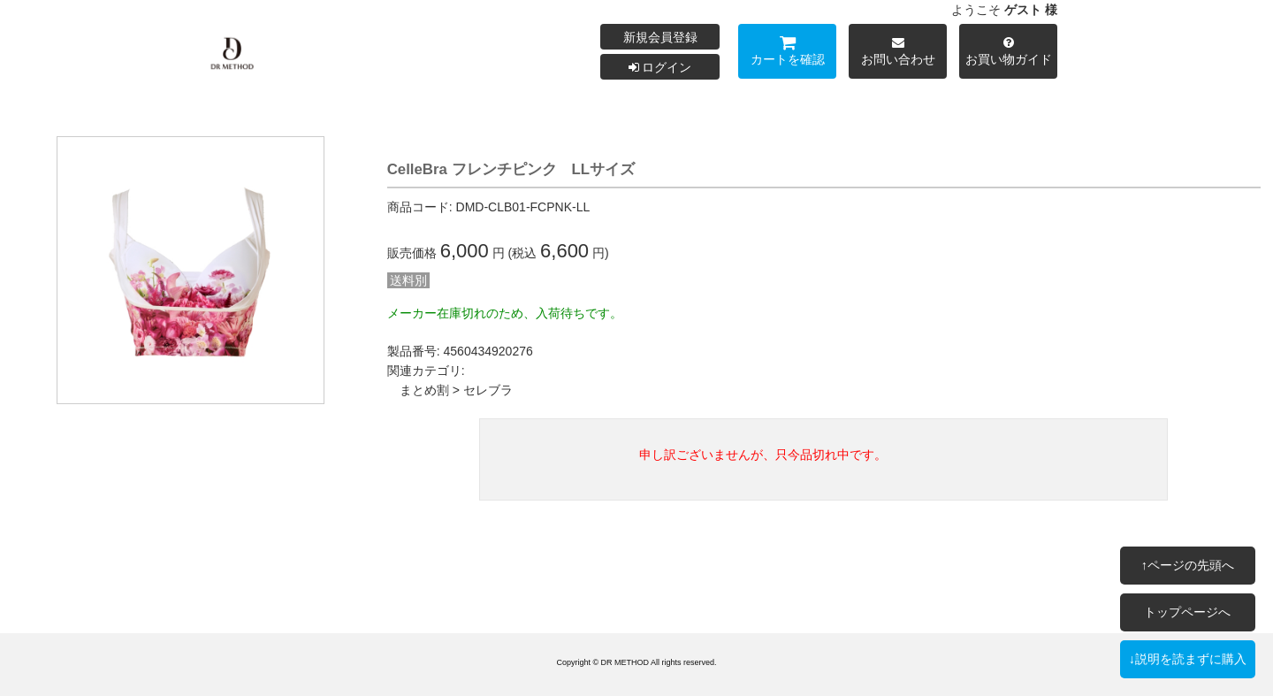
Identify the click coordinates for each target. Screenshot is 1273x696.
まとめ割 (424, 390)
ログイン (660, 67)
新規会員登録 (660, 37)
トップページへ (1187, 612)
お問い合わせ (898, 53)
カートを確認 (787, 53)
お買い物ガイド (1008, 53)
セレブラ (488, 390)
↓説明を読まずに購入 (1187, 659)
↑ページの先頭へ (1187, 565)
